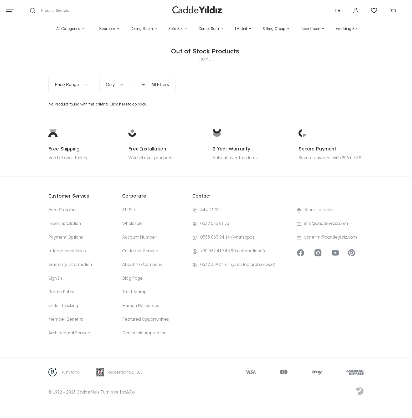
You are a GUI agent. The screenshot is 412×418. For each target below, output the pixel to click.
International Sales (67, 250)
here (123, 104)
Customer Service (140, 250)
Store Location (319, 209)
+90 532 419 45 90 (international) (232, 250)
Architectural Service (69, 332)
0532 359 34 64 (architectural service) (237, 264)
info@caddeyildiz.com (326, 223)
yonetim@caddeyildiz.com (330, 237)
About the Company (142, 264)
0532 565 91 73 (214, 223)
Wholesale (132, 223)
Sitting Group (276, 28)
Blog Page (132, 278)
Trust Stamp (134, 291)
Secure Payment (317, 149)
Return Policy (61, 291)
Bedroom (109, 28)
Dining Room (144, 28)
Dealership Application (144, 332)
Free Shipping (64, 149)
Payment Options (65, 237)
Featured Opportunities (145, 319)
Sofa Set (177, 28)
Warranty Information (70, 264)
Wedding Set (347, 28)
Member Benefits (65, 319)
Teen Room (312, 28)
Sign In (55, 278)
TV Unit (242, 28)
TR (337, 10)
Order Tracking (63, 305)
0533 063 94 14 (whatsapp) (227, 237)
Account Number (139, 237)
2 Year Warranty (231, 149)
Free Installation (147, 149)
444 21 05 (210, 209)
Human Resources (140, 305)
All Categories (70, 28)
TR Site (129, 209)
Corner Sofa (210, 28)
